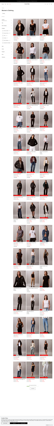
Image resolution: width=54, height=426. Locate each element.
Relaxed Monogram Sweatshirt (18, 128)
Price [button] (7, 54)
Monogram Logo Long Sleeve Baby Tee (32, 59)
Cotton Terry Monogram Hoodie (31, 151)
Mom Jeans (41, 334)
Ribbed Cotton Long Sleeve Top (31, 36)
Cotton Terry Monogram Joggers (44, 105)
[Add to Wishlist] (25, 20)
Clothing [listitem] (3, 13)
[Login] (47, 4)
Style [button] (7, 46)
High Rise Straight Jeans (17, 105)
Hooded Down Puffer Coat (43, 219)
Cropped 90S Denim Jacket (44, 242)
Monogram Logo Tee (43, 36)
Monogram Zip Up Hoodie (17, 36)
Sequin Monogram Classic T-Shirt (18, 242)
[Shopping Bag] (51, 4)
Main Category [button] (7, 26)
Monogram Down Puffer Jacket (31, 197)
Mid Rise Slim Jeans (29, 334)
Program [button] (7, 52)
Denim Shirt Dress (42, 128)
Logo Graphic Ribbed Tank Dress (18, 334)
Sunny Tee (41, 288)
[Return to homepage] (27, 4)
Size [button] (7, 23)
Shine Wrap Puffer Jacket (43, 197)
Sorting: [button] (7, 20)
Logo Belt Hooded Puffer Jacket (31, 219)
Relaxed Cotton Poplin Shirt (44, 151)
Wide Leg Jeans (16, 219)
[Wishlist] (49, 4)
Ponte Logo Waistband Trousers (18, 311)
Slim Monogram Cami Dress (31, 379)
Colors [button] (7, 49)
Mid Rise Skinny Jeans (43, 379)
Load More (32, 388)
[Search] (45, 4)
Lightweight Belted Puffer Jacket (18, 197)
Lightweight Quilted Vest (30, 311)
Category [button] (7, 28)
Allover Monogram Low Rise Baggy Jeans (19, 379)
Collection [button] (7, 57)
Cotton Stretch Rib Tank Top (44, 311)
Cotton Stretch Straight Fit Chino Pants (32, 105)
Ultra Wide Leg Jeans (17, 151)
